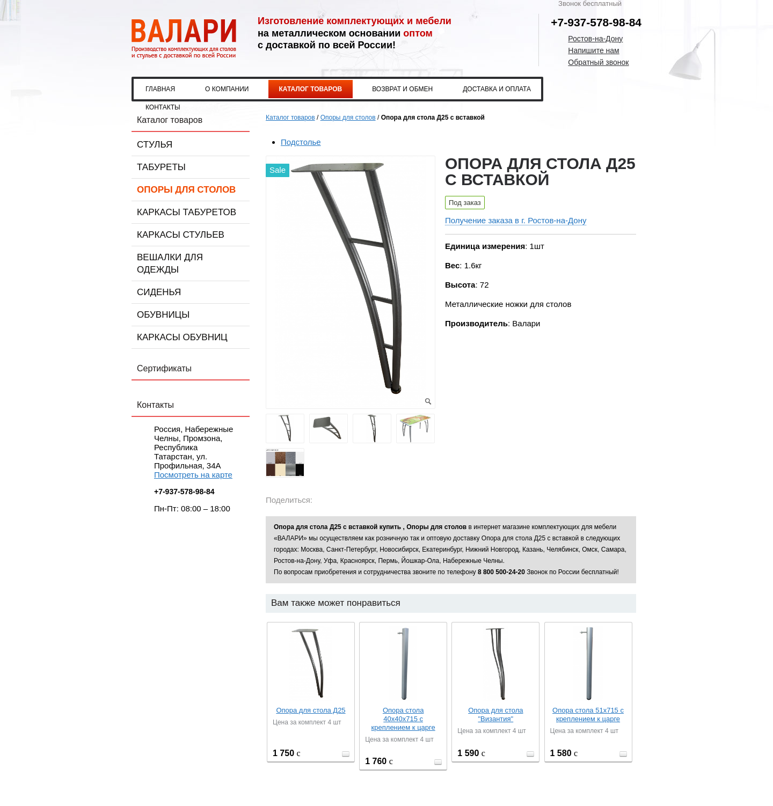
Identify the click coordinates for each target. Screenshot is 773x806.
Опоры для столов (186, 190)
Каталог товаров (310, 89)
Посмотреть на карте (193, 474)
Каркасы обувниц (182, 337)
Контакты (162, 107)
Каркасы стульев (180, 235)
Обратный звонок (598, 62)
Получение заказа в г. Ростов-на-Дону (515, 220)
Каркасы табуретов (186, 212)
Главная (160, 89)
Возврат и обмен (402, 89)
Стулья (154, 145)
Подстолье (301, 141)
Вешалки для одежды (170, 263)
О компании (227, 89)
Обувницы (163, 315)
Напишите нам (593, 50)
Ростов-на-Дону (595, 38)
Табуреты (161, 167)
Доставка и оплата (497, 89)
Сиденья (159, 292)
